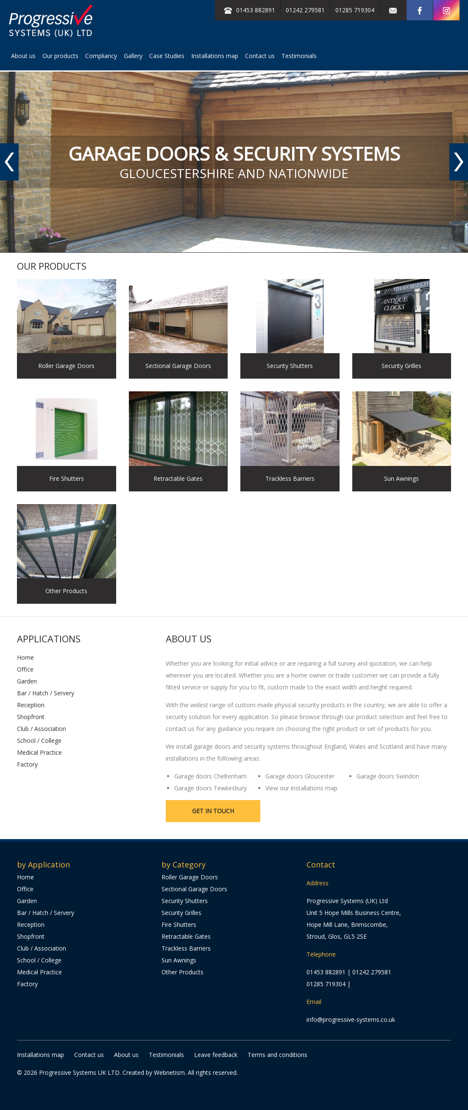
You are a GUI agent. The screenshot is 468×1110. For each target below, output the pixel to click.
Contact (320, 864)
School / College (39, 740)
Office (25, 669)
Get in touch (213, 811)
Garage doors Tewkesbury (210, 788)
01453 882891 (325, 972)
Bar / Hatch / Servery (45, 693)
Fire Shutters (179, 924)
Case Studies (166, 56)
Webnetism (169, 1072)
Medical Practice (39, 752)
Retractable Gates (186, 936)
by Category (184, 864)
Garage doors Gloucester (299, 776)
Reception (31, 705)
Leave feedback (215, 1055)
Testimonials (299, 56)
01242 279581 (305, 10)
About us (23, 56)
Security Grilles (181, 913)
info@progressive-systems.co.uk (350, 1019)
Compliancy (101, 56)
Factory (27, 764)
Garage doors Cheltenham (210, 776)
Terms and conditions (277, 1055)
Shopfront (31, 717)
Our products (60, 56)
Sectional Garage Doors (194, 889)
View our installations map (301, 788)
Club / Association (41, 729)
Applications (49, 638)
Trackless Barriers (186, 948)
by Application (43, 864)
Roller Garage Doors (190, 877)
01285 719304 (354, 10)
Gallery (133, 56)
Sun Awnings (179, 960)
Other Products (182, 972)
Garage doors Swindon (388, 776)
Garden (27, 681)
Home (25, 657)
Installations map (214, 56)
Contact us (260, 56)
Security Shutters (185, 901)
